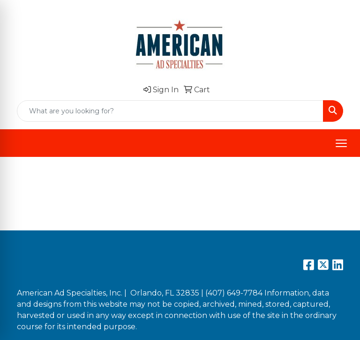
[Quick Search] (170, 111)
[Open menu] (341, 143)
